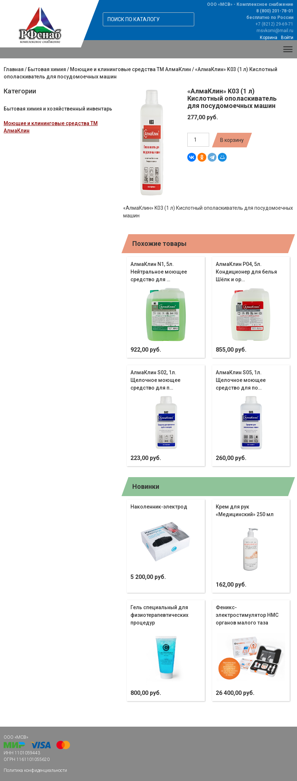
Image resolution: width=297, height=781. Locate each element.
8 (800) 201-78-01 (274, 10)
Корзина (268, 37)
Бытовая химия (47, 69)
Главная (14, 69)
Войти (287, 37)
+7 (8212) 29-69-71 (274, 24)
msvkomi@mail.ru (275, 30)
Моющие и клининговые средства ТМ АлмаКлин (130, 69)
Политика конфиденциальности (35, 770)
